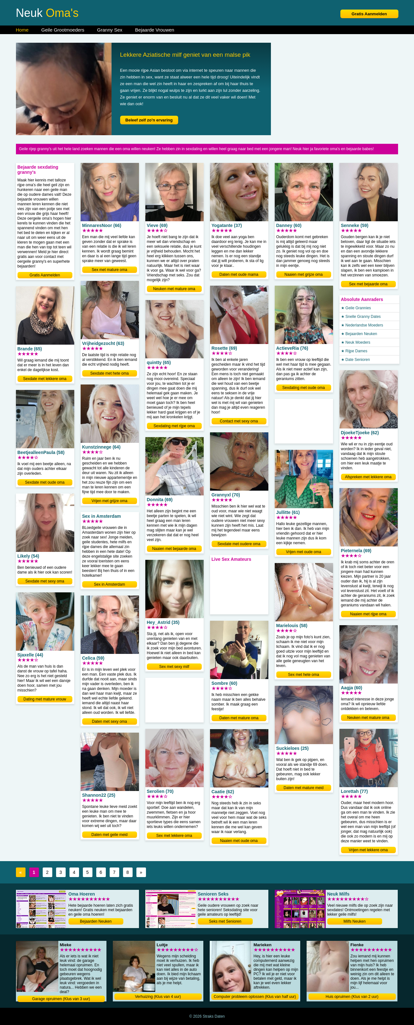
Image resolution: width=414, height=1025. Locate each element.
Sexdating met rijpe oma (174, 426)
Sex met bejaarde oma (368, 284)
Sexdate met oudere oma (238, 544)
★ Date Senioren (355, 359)
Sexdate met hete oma (109, 373)
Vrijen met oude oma (303, 552)
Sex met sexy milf (174, 666)
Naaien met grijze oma (303, 274)
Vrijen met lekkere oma (368, 850)
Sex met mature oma (109, 269)
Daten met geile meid (109, 834)
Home (22, 30)
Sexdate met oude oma (44, 482)
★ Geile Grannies (356, 308)
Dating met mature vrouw (44, 699)
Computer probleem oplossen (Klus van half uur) (255, 996)
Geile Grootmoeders (62, 30)
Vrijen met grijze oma (109, 501)
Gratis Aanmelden (369, 13)
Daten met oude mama (238, 274)
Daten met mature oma (238, 718)
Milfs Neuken (355, 921)
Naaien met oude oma (239, 840)
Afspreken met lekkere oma (368, 477)
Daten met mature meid (303, 788)
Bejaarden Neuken (96, 921)
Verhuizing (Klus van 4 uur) (158, 996)
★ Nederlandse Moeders (362, 325)
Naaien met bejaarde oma (174, 548)
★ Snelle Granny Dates (361, 316)
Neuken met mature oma (174, 289)
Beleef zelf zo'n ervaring (148, 120)
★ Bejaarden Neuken (359, 334)
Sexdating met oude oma (303, 387)
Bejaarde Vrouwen (154, 30)
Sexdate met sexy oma (44, 581)
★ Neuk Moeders (355, 342)
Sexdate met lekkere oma (44, 379)
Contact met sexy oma (239, 421)
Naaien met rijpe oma (368, 614)
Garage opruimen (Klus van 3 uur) (61, 999)
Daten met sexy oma (109, 721)
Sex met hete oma (303, 674)
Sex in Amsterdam (109, 584)
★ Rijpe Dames (354, 351)
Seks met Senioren (225, 921)
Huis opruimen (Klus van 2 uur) (352, 996)
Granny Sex (109, 30)
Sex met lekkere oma (174, 835)
